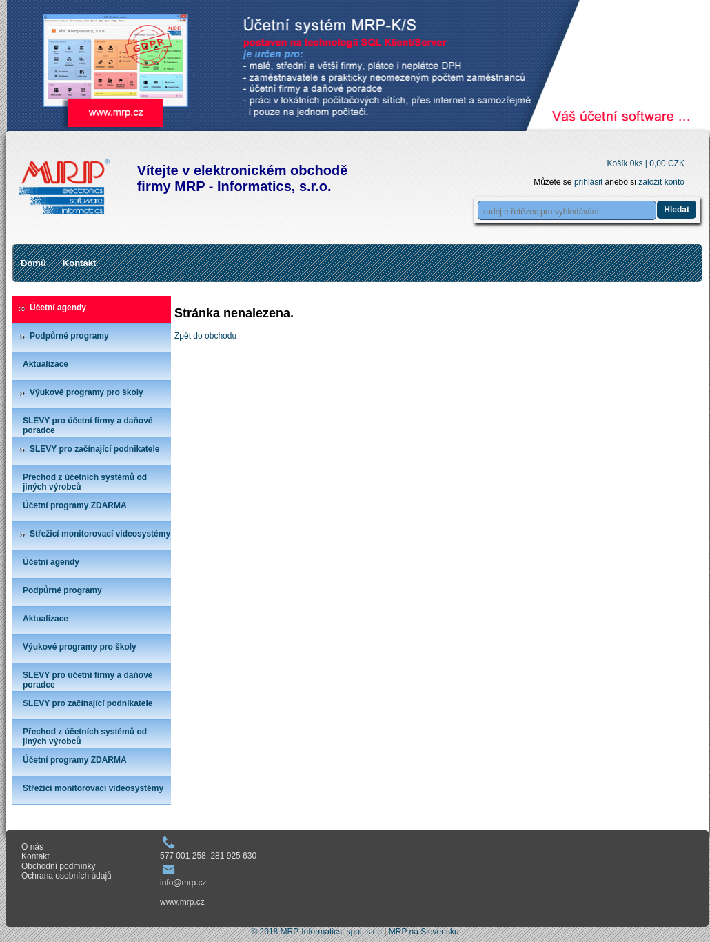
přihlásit (588, 182)
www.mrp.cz (182, 902)
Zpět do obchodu (205, 336)
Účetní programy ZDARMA (75, 505)
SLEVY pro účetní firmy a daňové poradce (88, 425)
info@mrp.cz (183, 883)
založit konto (661, 182)
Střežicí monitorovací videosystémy (100, 534)
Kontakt (79, 263)
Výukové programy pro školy (86, 392)
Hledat (676, 209)
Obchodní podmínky (58, 866)
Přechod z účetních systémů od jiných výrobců (85, 482)
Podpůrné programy (69, 336)
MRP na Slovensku (424, 931)
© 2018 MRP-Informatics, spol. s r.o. (317, 931)
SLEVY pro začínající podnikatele (95, 449)
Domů (33, 263)
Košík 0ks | (645, 163)
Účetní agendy (58, 307)
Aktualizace (45, 364)
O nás (32, 847)
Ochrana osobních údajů (66, 876)
